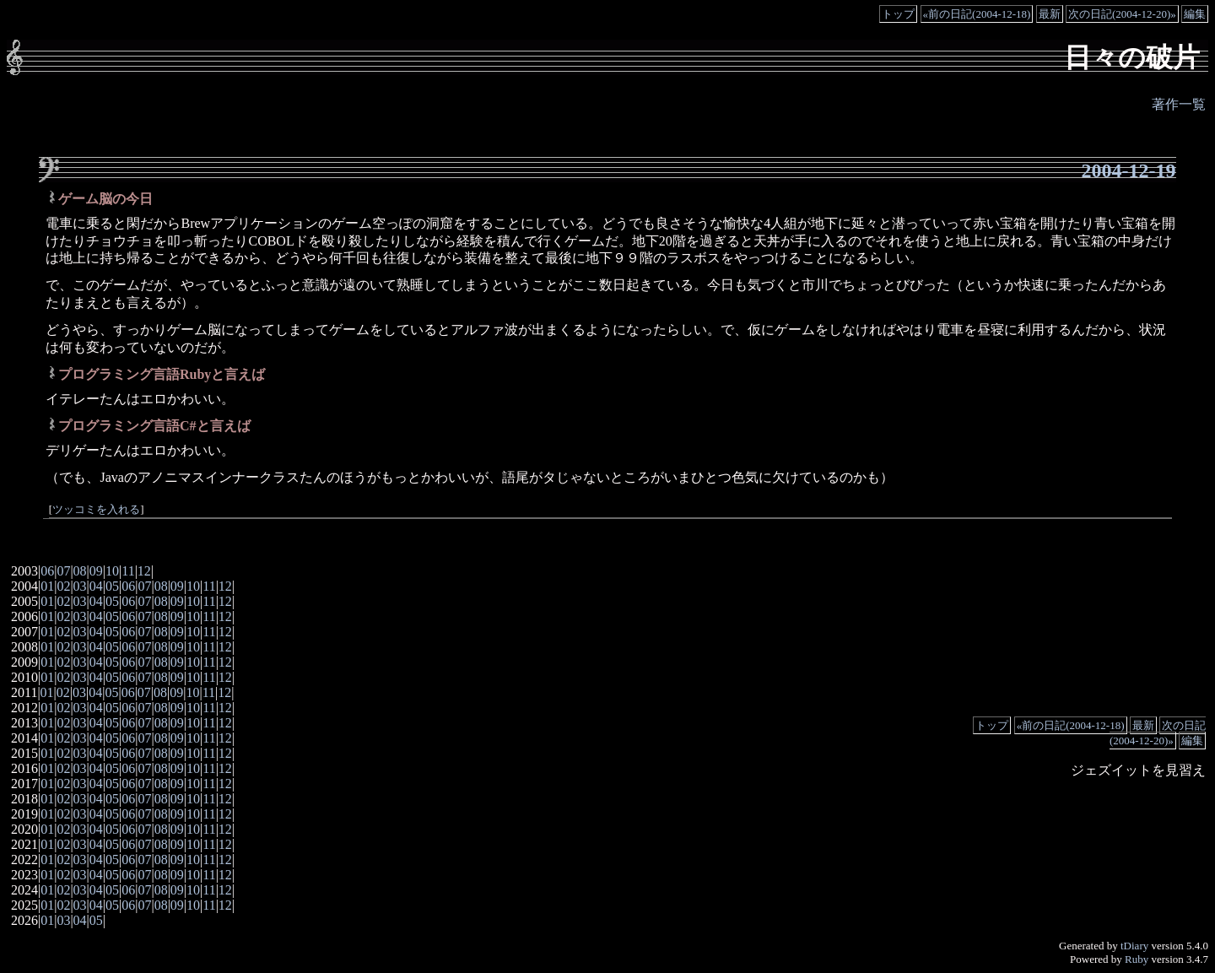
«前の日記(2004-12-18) (977, 14)
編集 (1195, 14)
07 (63, 571)
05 (112, 586)
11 (128, 571)
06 (47, 571)
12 (144, 571)
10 (112, 571)
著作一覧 (1179, 104)
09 (96, 571)
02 (63, 586)
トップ (898, 14)
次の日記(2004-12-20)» (1122, 14)
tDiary (1134, 945)
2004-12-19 (1129, 170)
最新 (1050, 14)
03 (80, 586)
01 (47, 586)
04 (96, 586)
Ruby (1136, 959)
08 (80, 571)
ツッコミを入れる (96, 510)
